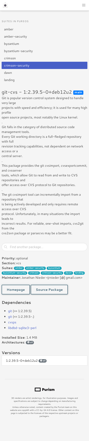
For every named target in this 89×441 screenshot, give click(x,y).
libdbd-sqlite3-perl (22, 327)
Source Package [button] (49, 289)
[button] (84, 5)
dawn (8, 72)
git (10, 310)
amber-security (15, 36)
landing (9, 79)
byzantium (11, 43)
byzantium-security (18, 50)
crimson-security (16, 65)
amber (8, 29)
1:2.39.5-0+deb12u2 (26, 360)
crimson (10, 58)
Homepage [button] (16, 289)
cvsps (12, 322)
